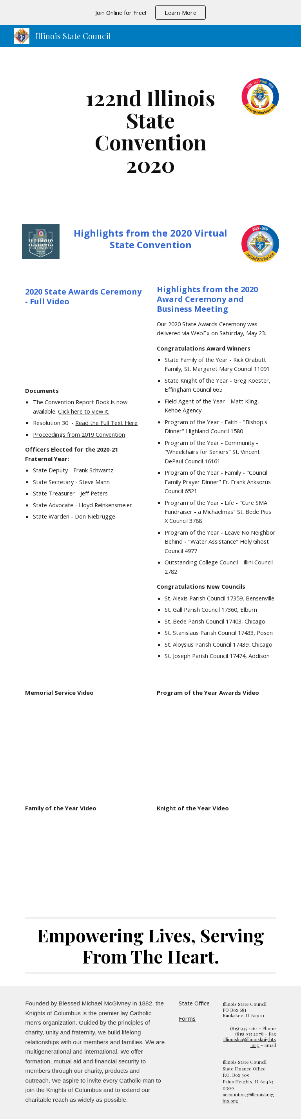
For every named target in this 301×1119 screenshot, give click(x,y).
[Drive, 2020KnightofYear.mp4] (216, 857)
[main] (150, 130)
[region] (150, 12)
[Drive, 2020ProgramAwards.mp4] (216, 741)
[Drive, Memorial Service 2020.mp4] (84, 741)
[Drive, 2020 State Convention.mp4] (84, 346)
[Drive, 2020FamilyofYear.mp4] (84, 857)
